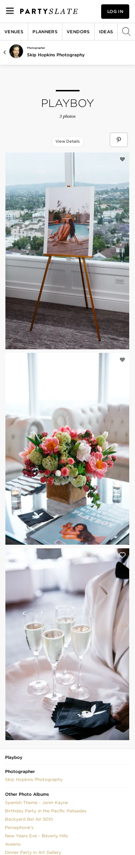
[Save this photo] (122, 159)
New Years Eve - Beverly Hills (36, 835)
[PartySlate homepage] (49, 11)
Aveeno (13, 844)
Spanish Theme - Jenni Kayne (36, 802)
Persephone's (19, 827)
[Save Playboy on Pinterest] (119, 140)
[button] (34, 779)
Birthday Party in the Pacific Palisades (45, 810)
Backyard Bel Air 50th (29, 819)
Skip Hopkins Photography (56, 54)
